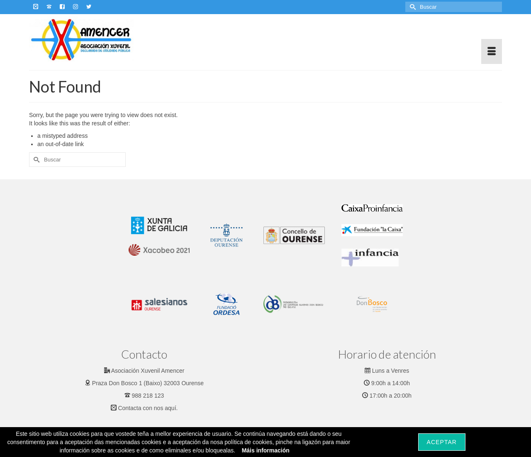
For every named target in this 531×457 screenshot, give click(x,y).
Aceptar (442, 442)
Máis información (266, 450)
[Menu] (491, 51)
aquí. (171, 408)
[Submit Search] (411, 7)
